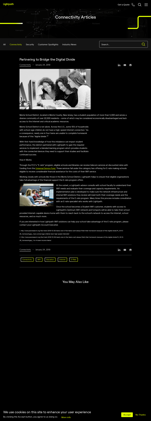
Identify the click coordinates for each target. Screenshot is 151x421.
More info (66, 417)
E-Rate (73, 259)
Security (30, 44)
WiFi (39, 259)
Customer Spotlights (48, 44)
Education (50, 259)
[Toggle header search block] (139, 4)
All (4, 44)
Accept (127, 414)
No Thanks (141, 414)
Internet (62, 259)
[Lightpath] (8, 4)
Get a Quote (124, 4)
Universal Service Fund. (46, 168)
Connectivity (16, 44)
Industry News (69, 44)
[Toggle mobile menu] (146, 4)
